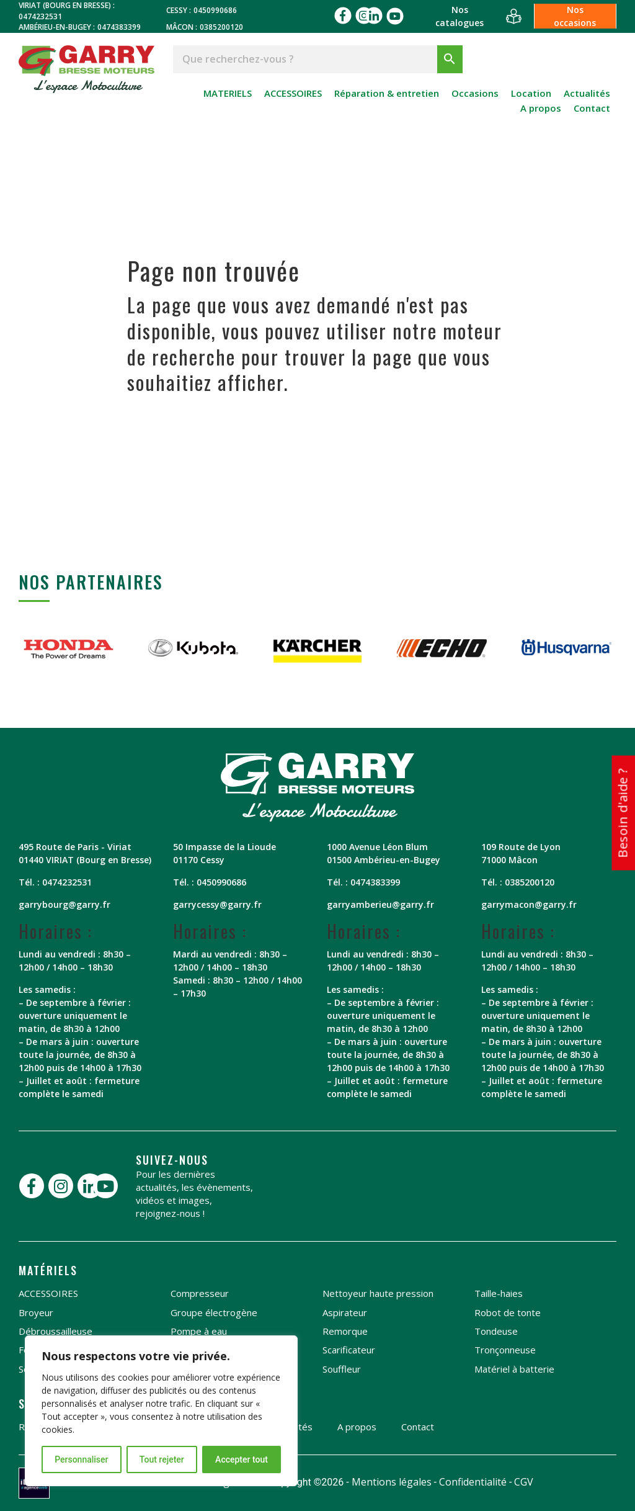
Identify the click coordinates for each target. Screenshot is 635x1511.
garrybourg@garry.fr (64, 904)
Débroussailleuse (55, 1331)
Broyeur (36, 1312)
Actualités (587, 93)
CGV (523, 1482)
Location (531, 93)
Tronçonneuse (505, 1349)
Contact (592, 108)
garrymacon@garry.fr (529, 904)
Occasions (475, 93)
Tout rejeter (162, 1459)
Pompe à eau (199, 1331)
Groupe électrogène (214, 1312)
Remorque (345, 1331)
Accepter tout (241, 1459)
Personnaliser (81, 1459)
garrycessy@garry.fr (217, 904)
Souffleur (341, 1369)
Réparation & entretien (386, 93)
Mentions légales (392, 1482)
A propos (540, 108)
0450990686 (215, 10)
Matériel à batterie (514, 1369)
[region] (161, 1410)
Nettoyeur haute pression (377, 1293)
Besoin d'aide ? (622, 813)
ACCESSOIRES (293, 93)
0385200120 (221, 27)
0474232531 (40, 16)
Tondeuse (496, 1331)
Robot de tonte (507, 1312)
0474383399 (119, 27)
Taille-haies (498, 1293)
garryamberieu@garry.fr (380, 904)
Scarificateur (348, 1349)
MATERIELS (227, 93)
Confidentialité (473, 1482)
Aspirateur (344, 1312)
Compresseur (200, 1293)
